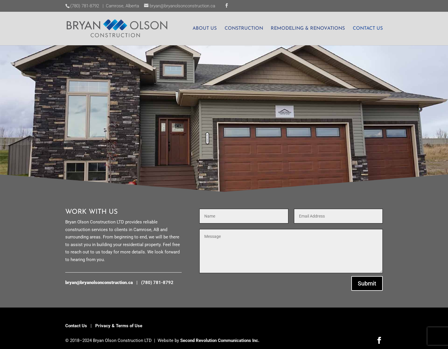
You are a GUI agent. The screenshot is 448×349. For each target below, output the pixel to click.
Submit (367, 283)
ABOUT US (205, 28)
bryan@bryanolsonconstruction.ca (99, 282)
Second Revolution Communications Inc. (219, 340)
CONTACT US (368, 28)
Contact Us (76, 325)
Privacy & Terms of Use (118, 325)
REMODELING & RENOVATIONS (308, 28)
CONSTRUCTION (244, 28)
